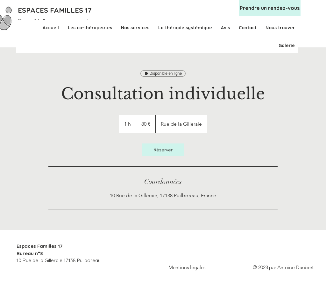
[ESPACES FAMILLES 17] (56, 10)
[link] (163, 149)
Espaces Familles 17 (39, 246)
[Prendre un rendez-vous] (270, 8)
